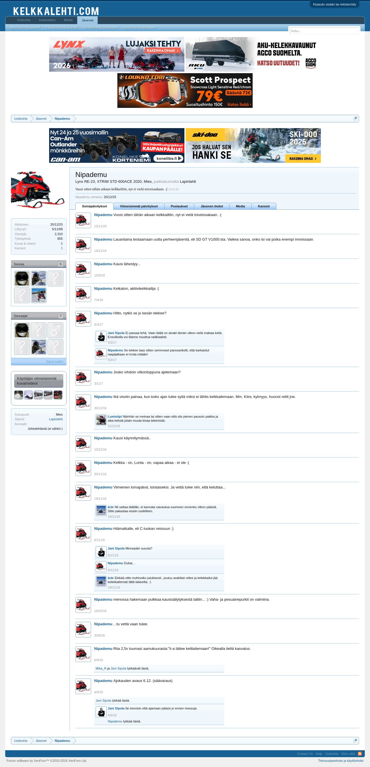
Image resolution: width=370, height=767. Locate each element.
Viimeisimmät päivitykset (139, 206)
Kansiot (264, 206)
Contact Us (305, 753)
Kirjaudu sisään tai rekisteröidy (334, 4)
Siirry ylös (348, 753)
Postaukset (179, 206)
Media (240, 206)
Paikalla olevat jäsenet (61, 27)
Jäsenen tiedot (212, 206)
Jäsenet (87, 20)
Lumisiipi (115, 416)
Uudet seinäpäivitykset (140, 27)
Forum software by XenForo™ (47, 760)
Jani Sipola (116, 333)
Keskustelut (47, 20)
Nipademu (103, 215)
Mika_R (101, 668)
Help (319, 753)
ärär (111, 507)
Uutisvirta (23, 20)
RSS (360, 754)
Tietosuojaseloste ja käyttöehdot (340, 760)
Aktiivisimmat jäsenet (25, 27)
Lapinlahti (56, 419)
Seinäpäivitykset (94, 206)
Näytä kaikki (54, 361)
